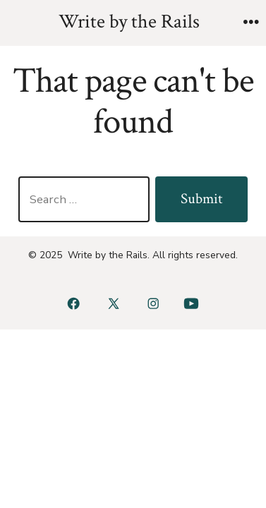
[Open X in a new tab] (113, 303)
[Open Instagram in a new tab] (154, 303)
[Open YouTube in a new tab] (191, 303)
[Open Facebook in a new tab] (74, 303)
